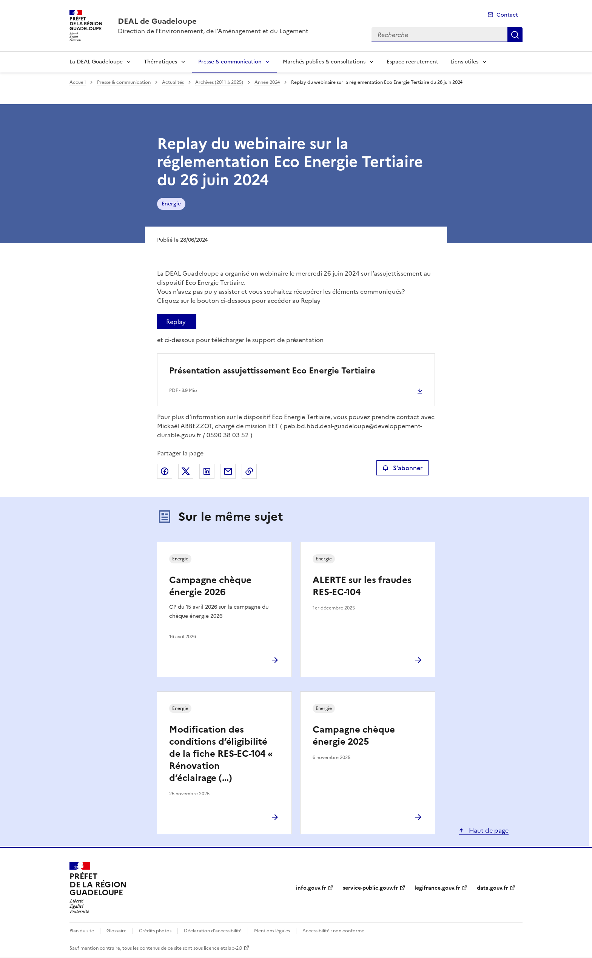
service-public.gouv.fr (370, 888)
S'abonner (402, 467)
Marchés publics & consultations (324, 62)
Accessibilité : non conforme (333, 930)
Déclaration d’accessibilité (213, 930)
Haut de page (488, 830)
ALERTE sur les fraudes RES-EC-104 (362, 586)
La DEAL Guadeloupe (96, 62)
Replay (176, 321)
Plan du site (81, 930)
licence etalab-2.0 (223, 948)
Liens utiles (464, 62)
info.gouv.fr (311, 888)
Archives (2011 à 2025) (219, 82)
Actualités (173, 82)
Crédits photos (155, 930)
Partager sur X (185, 471)
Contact (507, 15)
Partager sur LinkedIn (206, 471)
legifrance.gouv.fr (437, 888)
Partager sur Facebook (164, 471)
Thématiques (160, 62)
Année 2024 (267, 82)
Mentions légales (272, 930)
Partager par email (228, 471)
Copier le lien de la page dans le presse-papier (249, 471)
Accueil (77, 82)
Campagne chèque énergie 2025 (354, 735)
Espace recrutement (412, 62)
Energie (171, 204)
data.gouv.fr (492, 888)
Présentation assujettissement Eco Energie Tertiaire (272, 370)
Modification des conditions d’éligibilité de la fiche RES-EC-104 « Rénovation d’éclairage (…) (221, 754)
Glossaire (116, 930)
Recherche (515, 34)
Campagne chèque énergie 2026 (210, 586)
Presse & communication (230, 62)
